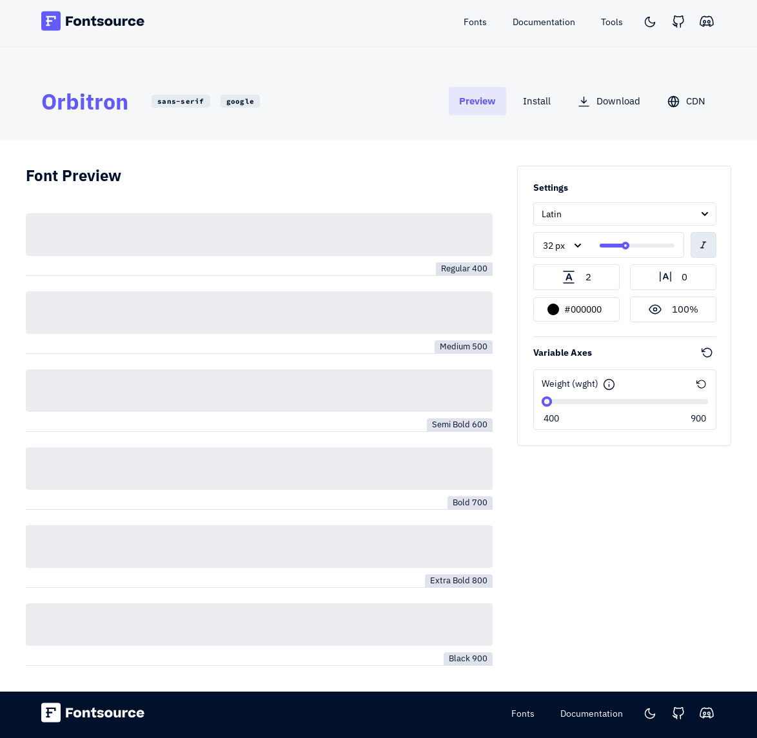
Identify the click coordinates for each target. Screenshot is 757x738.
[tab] (477, 101)
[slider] (625, 245)
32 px (554, 245)
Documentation (591, 713)
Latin (552, 214)
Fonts (523, 713)
